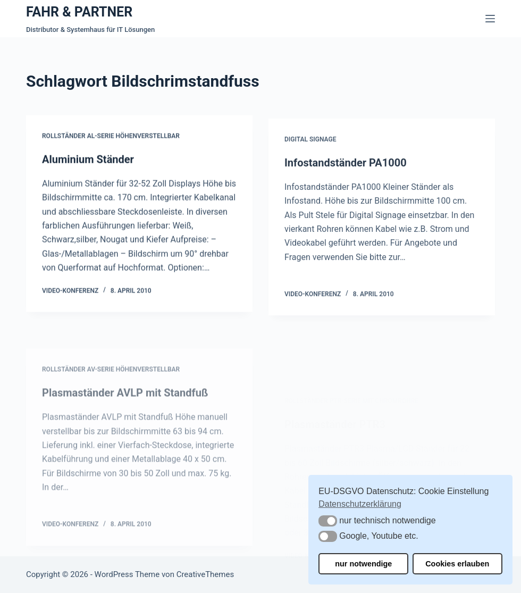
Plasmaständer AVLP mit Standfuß (125, 416)
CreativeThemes (205, 574)
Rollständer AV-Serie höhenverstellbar (111, 392)
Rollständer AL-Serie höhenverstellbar (111, 137)
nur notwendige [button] (363, 563)
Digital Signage (310, 144)
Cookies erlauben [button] (457, 563)
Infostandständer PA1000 (345, 167)
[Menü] (490, 18)
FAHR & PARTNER (79, 12)
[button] (327, 521)
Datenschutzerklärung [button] (359, 503)
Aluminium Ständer (88, 160)
